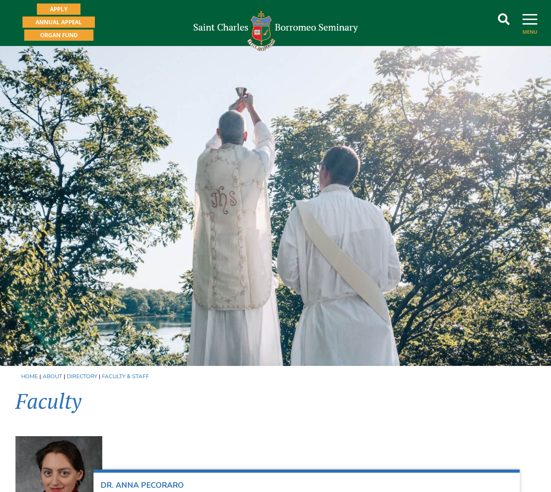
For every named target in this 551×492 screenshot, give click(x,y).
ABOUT (52, 376)
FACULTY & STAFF (125, 376)
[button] (503, 19)
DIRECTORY (82, 376)
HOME (29, 376)
